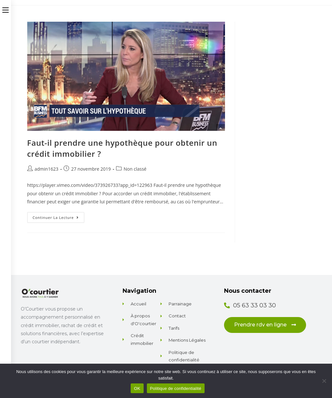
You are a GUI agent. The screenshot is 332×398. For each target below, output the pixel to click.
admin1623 (46, 169)
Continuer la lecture (58, 216)
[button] (265, 325)
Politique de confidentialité (175, 388)
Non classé (135, 169)
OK (137, 388)
